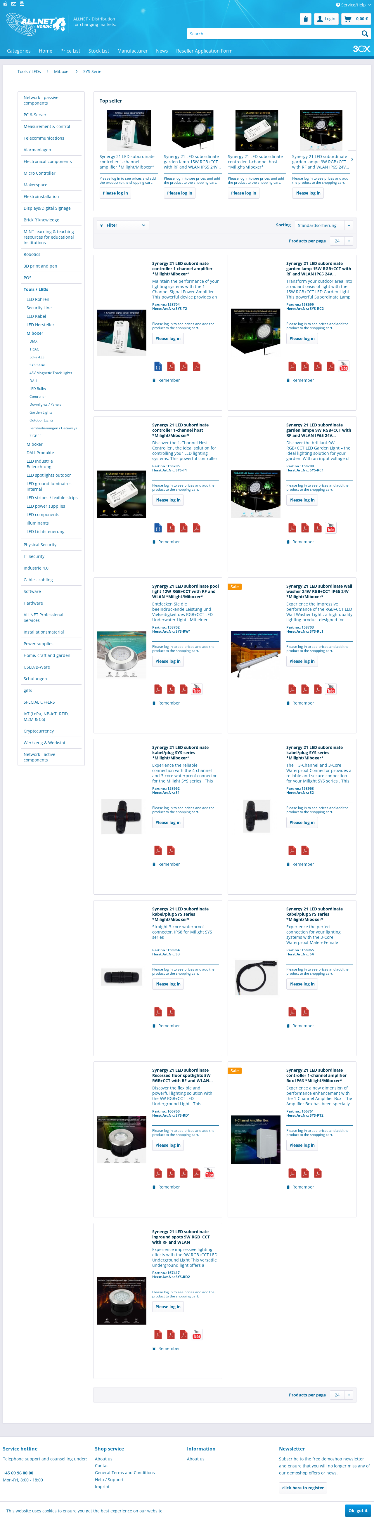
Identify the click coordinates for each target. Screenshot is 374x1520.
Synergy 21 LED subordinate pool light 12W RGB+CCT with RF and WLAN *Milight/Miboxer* (185, 591)
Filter (108, 225)
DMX (33, 341)
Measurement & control (47, 126)
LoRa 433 (37, 357)
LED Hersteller (40, 324)
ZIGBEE (35, 435)
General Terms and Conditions (125, 1472)
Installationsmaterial (44, 632)
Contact (102, 1465)
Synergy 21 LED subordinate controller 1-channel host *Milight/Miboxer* (255, 162)
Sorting (283, 225)
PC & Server (35, 114)
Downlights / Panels (45, 404)
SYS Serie (37, 364)
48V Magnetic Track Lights (51, 372)
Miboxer (35, 333)
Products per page (307, 241)
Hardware (33, 603)
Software (32, 591)
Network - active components (39, 757)
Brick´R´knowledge (41, 220)
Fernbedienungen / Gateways (53, 428)
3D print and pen (40, 266)
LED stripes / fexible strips (52, 497)
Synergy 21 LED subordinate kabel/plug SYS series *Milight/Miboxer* (180, 753)
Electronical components (48, 161)
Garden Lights (41, 412)
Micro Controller (40, 173)
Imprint (102, 1486)
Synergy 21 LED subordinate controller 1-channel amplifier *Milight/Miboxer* (127, 162)
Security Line (39, 307)
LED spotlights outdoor (49, 475)
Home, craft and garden (47, 655)
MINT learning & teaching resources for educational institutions (49, 237)
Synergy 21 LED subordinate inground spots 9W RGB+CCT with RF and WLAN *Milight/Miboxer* (181, 1237)
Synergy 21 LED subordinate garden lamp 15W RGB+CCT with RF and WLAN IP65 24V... (192, 162)
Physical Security (40, 544)
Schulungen (35, 678)
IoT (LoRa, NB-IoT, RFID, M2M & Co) (46, 716)
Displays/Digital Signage (47, 208)
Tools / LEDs (36, 289)
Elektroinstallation (41, 196)
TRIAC (34, 349)
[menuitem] (305, 19)
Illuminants (38, 523)
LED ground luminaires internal (49, 486)
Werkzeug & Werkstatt (45, 742)
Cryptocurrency (39, 731)
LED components (43, 514)
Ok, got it (358, 1510)
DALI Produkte (40, 452)
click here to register (303, 1487)
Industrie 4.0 (36, 568)
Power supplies (38, 643)
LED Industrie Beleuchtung (40, 463)
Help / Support (109, 1479)
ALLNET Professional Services (43, 617)
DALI (33, 380)
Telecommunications (44, 138)
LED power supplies (46, 506)
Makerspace (35, 185)
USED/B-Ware (37, 667)
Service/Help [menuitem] (351, 5)
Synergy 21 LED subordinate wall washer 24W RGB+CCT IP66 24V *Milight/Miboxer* (319, 591)
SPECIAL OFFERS (39, 702)
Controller (38, 396)
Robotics (32, 254)
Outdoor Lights (41, 420)
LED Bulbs (38, 388)
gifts (28, 690)
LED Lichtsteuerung (46, 531)
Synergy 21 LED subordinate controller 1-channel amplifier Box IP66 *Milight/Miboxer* (316, 1075)
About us (103, 1459)
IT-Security (34, 556)
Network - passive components (41, 100)
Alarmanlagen (37, 149)
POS (28, 277)
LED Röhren (38, 299)
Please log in (115, 193)
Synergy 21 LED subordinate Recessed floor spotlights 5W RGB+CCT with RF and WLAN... (182, 1075)
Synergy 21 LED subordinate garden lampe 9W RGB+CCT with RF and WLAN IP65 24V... (320, 162)
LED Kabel (36, 316)
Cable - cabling (38, 579)
